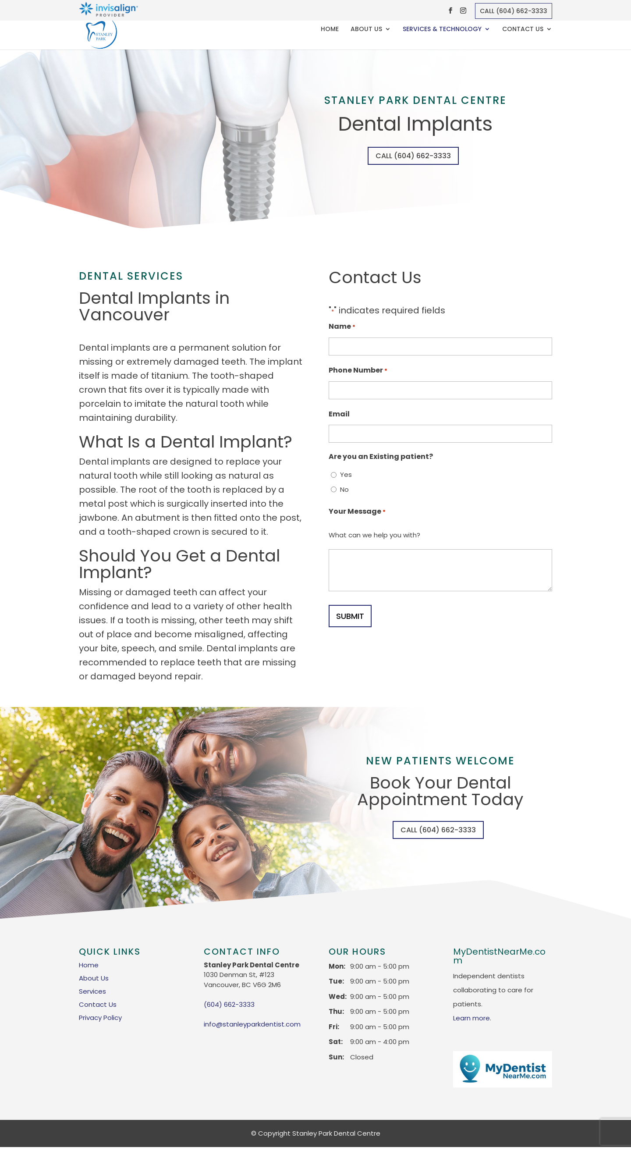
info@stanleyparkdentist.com (252, 1027)
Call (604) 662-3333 (513, 11)
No (344, 491)
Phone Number (358, 373)
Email (339, 416)
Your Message (357, 514)
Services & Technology (442, 30)
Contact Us (522, 30)
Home (330, 30)
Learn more (471, 1021)
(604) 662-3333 (229, 1007)
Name (342, 329)
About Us (366, 30)
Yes (346, 476)
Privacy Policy (100, 1021)
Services (92, 994)
